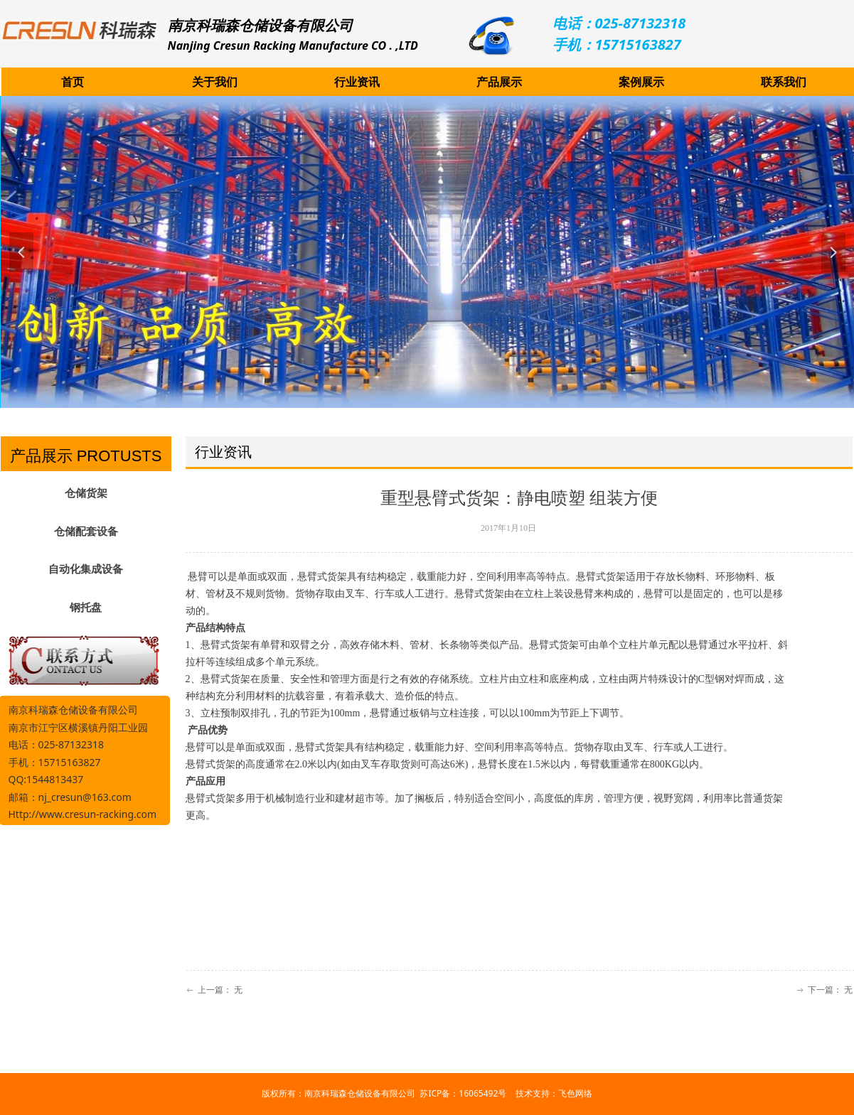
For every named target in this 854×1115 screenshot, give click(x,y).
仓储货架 (86, 493)
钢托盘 (86, 607)
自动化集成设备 (85, 569)
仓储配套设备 (86, 531)
